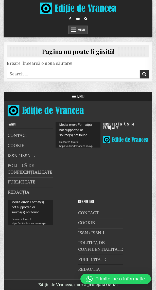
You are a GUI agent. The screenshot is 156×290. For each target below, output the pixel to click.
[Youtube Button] (78, 19)
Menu (81, 29)
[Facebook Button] (70, 19)
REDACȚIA (18, 192)
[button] (115, 279)
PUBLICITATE (22, 182)
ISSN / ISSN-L (21, 156)
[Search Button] (85, 19)
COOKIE (16, 145)
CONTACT (18, 135)
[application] (78, 135)
